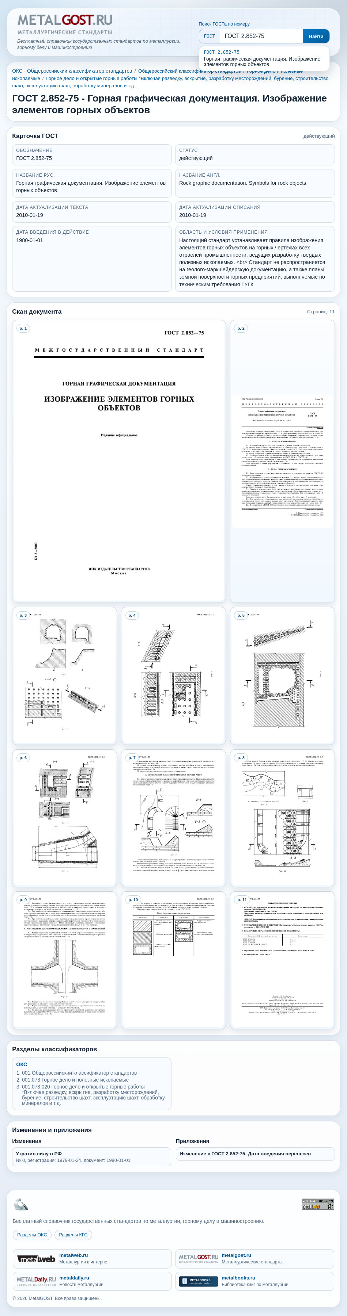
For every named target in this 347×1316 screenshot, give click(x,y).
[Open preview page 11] (282, 960)
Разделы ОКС (32, 1234)
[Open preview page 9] (64, 960)
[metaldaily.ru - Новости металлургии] (92, 1281)
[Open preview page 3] (64, 676)
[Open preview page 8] (282, 818)
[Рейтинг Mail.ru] (318, 1204)
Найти (316, 36)
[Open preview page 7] (173, 818)
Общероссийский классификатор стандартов (189, 71)
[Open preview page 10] (173, 960)
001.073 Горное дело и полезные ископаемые (75, 1080)
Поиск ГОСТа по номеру (224, 24)
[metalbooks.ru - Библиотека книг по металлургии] (255, 1281)
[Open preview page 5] (282, 676)
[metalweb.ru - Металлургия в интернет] (92, 1259)
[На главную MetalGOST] (21, 1204)
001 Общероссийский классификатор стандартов (79, 1073)
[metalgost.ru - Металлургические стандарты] (255, 1259)
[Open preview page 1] (119, 461)
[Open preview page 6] (64, 818)
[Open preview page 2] (282, 461)
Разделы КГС (73, 1234)
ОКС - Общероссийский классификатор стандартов (72, 71)
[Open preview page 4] (173, 676)
